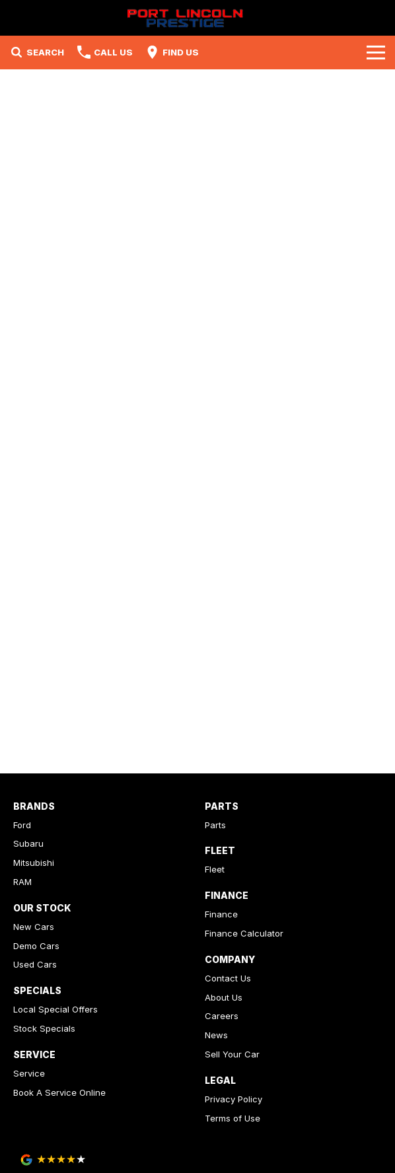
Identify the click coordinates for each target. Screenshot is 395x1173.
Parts (215, 825)
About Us (223, 997)
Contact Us (228, 978)
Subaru (28, 843)
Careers (221, 1016)
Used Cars (35, 964)
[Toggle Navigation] (376, 52)
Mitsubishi (33, 862)
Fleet (215, 869)
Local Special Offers (55, 1009)
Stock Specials (44, 1028)
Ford (22, 825)
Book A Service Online (59, 1092)
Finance (221, 914)
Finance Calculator (244, 933)
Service (29, 1073)
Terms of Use (232, 1118)
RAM (22, 881)
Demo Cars (36, 946)
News (216, 1035)
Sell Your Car (232, 1054)
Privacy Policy (233, 1099)
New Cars (33, 926)
